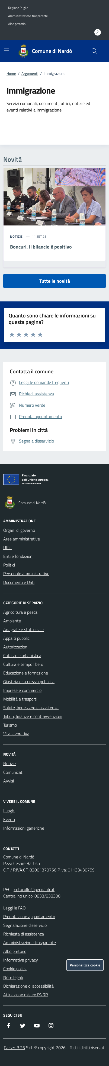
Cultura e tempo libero (23, 664)
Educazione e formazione (25, 673)
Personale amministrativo (26, 573)
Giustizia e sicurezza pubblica (28, 681)
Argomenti (29, 73)
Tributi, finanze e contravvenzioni (32, 716)
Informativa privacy (20, 960)
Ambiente (12, 621)
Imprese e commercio (22, 690)
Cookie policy (15, 968)
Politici (9, 565)
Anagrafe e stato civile (23, 629)
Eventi (9, 819)
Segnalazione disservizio (25, 925)
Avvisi (8, 781)
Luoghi (9, 810)
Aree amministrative (21, 539)
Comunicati (13, 772)
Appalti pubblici (16, 638)
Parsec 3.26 (14, 1047)
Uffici (7, 547)
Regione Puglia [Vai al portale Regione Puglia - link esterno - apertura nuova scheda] (18, 7)
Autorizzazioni (15, 647)
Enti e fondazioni (18, 556)
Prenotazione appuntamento (29, 916)
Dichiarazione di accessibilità (28, 986)
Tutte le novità (54, 281)
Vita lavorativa (16, 733)
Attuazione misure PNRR (25, 994)
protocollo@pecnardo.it (33, 889)
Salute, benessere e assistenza (31, 707)
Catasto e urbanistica (22, 655)
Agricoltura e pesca (20, 612)
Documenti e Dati (18, 582)
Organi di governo (19, 530)
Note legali (13, 977)
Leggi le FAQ (14, 908)
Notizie (9, 763)
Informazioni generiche (23, 828)
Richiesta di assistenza (23, 934)
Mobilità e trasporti (20, 699)
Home (11, 73)
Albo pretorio (16, 23)
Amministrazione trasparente (28, 16)
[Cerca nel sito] (94, 51)
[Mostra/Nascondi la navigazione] (6, 50)
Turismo (10, 725)
